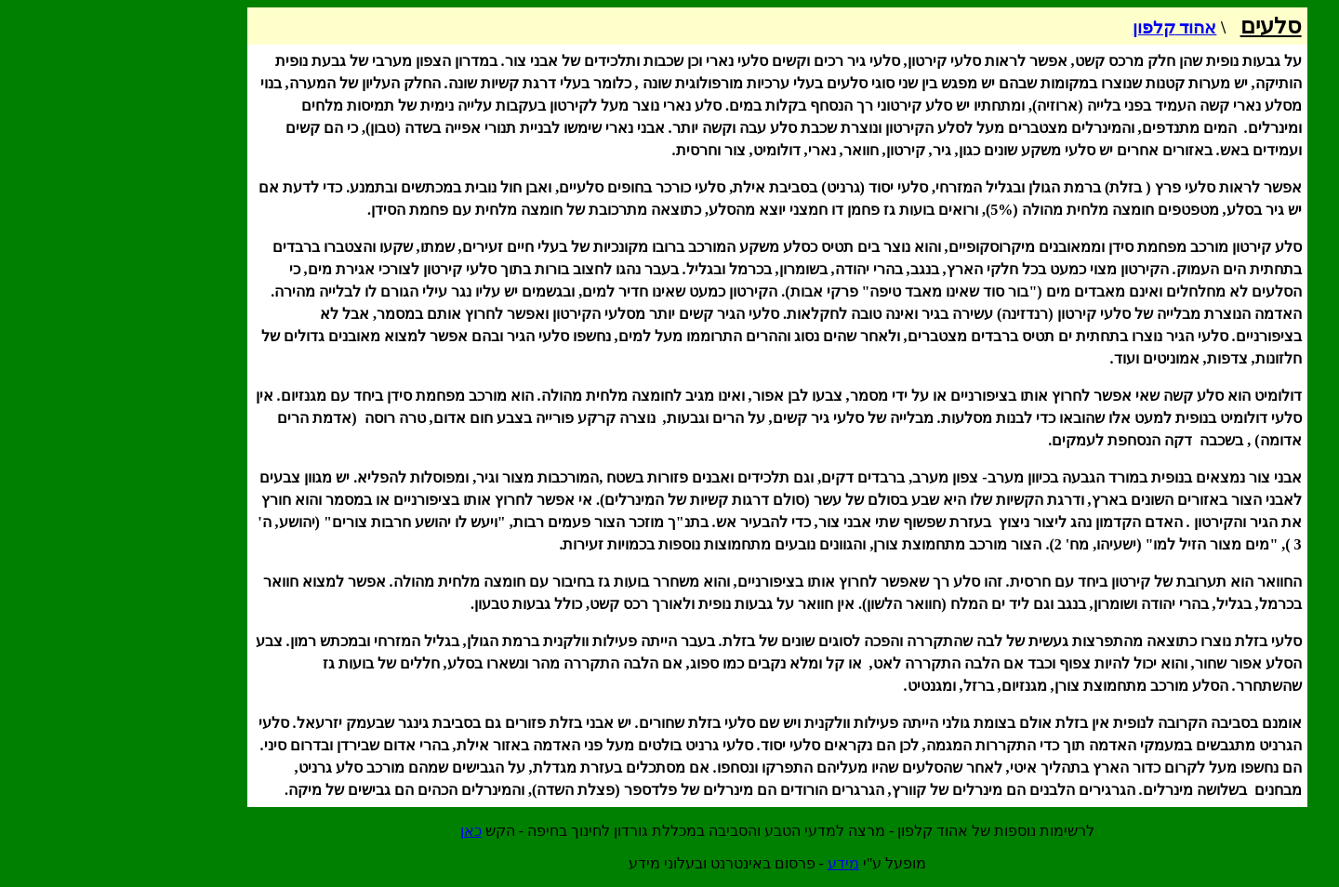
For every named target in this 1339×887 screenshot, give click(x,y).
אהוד (1067, 27)
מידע (735, 863)
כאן (363, 831)
